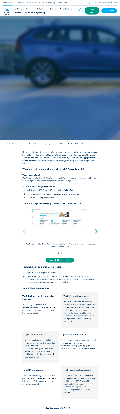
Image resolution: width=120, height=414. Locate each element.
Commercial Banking (47, 3)
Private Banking (32, 3)
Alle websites (62, 3)
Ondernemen (19, 3)
